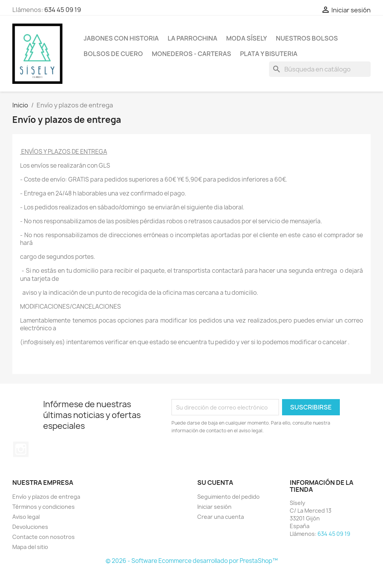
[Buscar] (320, 69)
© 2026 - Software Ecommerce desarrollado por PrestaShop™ (192, 561)
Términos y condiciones (43, 506)
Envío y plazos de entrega (46, 496)
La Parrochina (192, 38)
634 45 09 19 (62, 9)
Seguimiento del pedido (228, 496)
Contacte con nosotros (43, 536)
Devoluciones (30, 526)
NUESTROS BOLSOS (307, 38)
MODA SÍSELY (246, 38)
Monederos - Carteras (191, 53)
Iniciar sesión (214, 506)
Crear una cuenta (220, 516)
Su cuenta (215, 482)
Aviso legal (26, 516)
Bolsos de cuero (113, 53)
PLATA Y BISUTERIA (268, 53)
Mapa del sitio (30, 547)
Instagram (21, 449)
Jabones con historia (121, 38)
